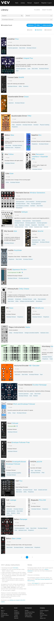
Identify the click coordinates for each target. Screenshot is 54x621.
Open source (47, 25)
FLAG (9, 269)
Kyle (15, 231)
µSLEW (39, 461)
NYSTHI (9, 461)
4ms (6, 154)
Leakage (13, 500)
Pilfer (29, 116)
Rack (16, 3)
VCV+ (2, 612)
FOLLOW (42, 500)
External (46, 227)
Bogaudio (34, 500)
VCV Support (35, 583)
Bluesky (16, 616)
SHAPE (21, 77)
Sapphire (34, 135)
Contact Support (44, 610)
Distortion (11, 103)
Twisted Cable (12, 77)
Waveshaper (19, 207)
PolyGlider (18, 250)
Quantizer (21, 225)
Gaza (11, 308)
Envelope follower (31, 48)
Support (36, 3)
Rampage (23, 519)
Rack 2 (3, 610)
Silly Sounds (8, 231)
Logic (28, 68)
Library (23, 3)
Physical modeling (44, 124)
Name (29, 30)
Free (38, 25)
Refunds (42, 613)
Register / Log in (46, 3)
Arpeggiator (18, 220)
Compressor (18, 299)
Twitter (16, 615)
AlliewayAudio (12, 289)
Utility (20, 86)
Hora (9, 423)
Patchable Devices (22, 193)
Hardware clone (9, 147)
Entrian (10, 404)
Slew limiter (22, 48)
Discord (16, 618)
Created (38, 30)
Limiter (34, 244)
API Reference (28, 616)
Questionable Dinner (16, 96)
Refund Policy (31, 580)
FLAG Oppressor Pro (14, 272)
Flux (20, 481)
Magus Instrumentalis (17, 327)
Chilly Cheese (24, 289)
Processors (11, 426)
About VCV (43, 618)
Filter (13, 124)
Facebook (16, 613)
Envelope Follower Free (21, 442)
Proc (17, 39)
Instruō (34, 231)
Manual (29, 3)
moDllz (10, 250)
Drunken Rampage (39, 385)
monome (17, 212)
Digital (31, 227)
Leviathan (11, 39)
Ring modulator (42, 299)
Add (10, 42)
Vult (17, 481)
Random (48, 30)
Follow (11, 154)
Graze (26, 96)
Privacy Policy (43, 615)
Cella (7, 173)
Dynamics (25, 86)
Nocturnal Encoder (21, 365)
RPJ (7, 308)
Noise (18, 513)
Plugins (37, 10)
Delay (10, 332)
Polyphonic (15, 126)
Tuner (51, 359)
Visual (13, 413)
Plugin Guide (28, 615)
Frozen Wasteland (25, 385)
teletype (24, 212)
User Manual (4, 613)
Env (40, 135)
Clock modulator (30, 201)
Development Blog (29, 612)
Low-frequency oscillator (22, 205)
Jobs (41, 616)
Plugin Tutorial (28, 613)
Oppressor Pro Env (19, 269)
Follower (15, 423)
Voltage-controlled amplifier (27, 301)
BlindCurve (39, 308)
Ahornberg (46, 346)
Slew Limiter (16, 538)
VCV (2, 608)
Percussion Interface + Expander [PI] (40, 156)
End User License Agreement (42, 579)
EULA (41, 612)
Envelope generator (41, 201)
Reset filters (47, 10)
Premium (31, 25)
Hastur (27, 327)
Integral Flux (28, 58)
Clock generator (20, 201)
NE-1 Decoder (34, 365)
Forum (16, 610)
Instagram (16, 612)
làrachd (40, 231)
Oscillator (36, 124)
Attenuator (10, 299)
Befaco (7, 135)
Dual (17, 70)
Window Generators (37, 193)
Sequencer (34, 225)
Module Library (5, 615)
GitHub (26, 610)
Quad (35, 489)
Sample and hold (19, 227)
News (2, 616)
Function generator (13, 48)
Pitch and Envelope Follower (24, 404)
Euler (11, 173)
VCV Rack (15, 567)
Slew (12, 135)
